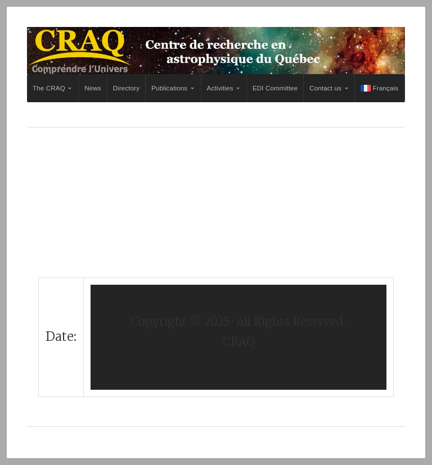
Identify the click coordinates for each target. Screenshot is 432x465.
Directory (126, 88)
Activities (220, 88)
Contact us (325, 88)
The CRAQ (49, 88)
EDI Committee (275, 88)
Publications (169, 88)
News (92, 88)
